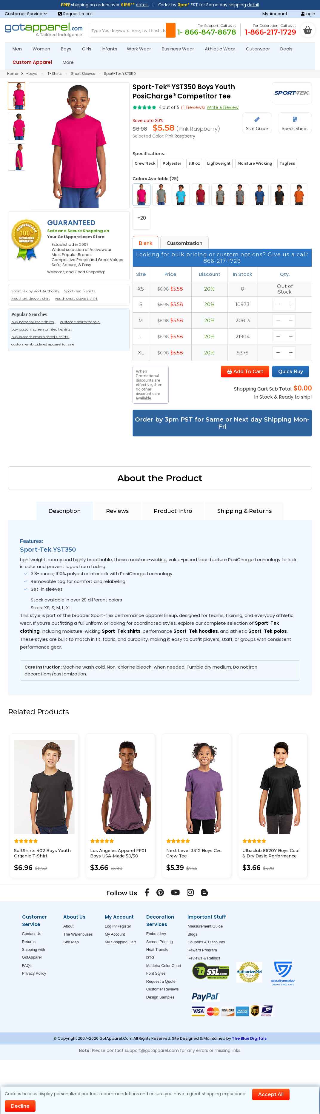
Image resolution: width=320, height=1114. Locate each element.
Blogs (192, 934)
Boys (68, 49)
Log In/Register (118, 926)
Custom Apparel (35, 62)
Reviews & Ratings (203, 958)
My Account (274, 14)
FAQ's (27, 965)
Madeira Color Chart (163, 965)
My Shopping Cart (120, 942)
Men (20, 49)
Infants (111, 49)
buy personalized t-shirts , (33, 322)
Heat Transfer (158, 949)
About (68, 926)
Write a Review (223, 107)
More (71, 62)
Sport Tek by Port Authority (35, 291)
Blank (146, 243)
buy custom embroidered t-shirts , (40, 336)
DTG (150, 957)
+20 (141, 218)
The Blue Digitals (249, 1038)
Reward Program (202, 950)
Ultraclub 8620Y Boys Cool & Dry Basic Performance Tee (270, 856)
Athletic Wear (222, 49)
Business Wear (180, 49)
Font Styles (156, 973)
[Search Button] (171, 30)
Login (308, 14)
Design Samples (160, 997)
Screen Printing (159, 941)
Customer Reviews (162, 989)
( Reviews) (193, 107)
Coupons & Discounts (206, 942)
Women (44, 49)
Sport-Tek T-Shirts (79, 291)
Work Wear (141, 49)
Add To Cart (245, 371)
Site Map (71, 942)
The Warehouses (78, 934)
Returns (29, 941)
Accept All (271, 1094)
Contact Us (31, 933)
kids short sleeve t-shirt (30, 298)
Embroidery (156, 933)
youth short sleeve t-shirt (76, 298)
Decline (20, 1106)
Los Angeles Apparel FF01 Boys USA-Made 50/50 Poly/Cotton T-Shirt (118, 856)
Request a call (75, 14)
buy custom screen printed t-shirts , (41, 329)
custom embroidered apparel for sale (42, 344)
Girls (89, 49)
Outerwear (260, 49)
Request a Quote (161, 981)
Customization (184, 243)
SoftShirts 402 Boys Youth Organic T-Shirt (42, 853)
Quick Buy (290, 371)
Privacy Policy (34, 973)
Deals (286, 49)
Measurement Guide (205, 926)
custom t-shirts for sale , (80, 322)
